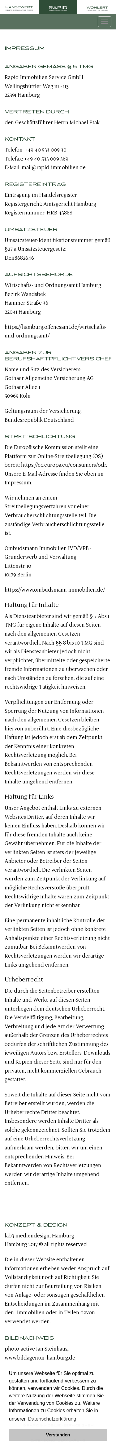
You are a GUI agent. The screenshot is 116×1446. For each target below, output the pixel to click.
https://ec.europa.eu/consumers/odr (63, 465)
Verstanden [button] (58, 1434)
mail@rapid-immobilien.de (54, 167)
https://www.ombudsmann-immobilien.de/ (55, 590)
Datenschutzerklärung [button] (52, 1419)
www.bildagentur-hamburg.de (40, 1358)
